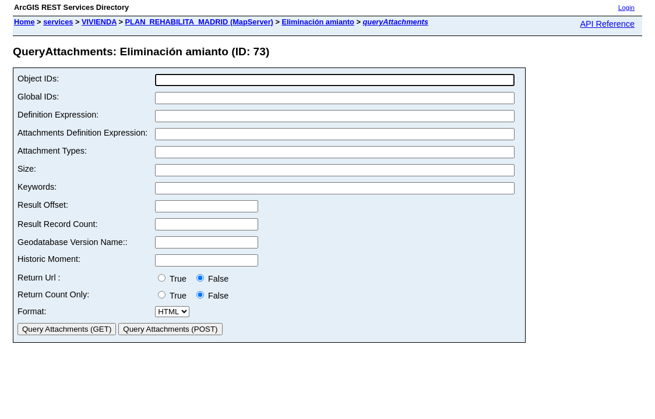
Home (24, 21)
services (58, 21)
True (174, 278)
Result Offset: (42, 205)
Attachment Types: (52, 150)
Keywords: (37, 186)
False (212, 278)
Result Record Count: (57, 224)
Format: (32, 311)
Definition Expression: (57, 114)
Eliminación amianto (317, 21)
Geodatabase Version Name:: (72, 242)
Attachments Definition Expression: (82, 132)
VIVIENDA (99, 21)
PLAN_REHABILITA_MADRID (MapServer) (199, 21)
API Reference (607, 24)
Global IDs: (38, 96)
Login (626, 7)
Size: (26, 168)
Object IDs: (38, 78)
